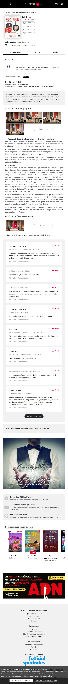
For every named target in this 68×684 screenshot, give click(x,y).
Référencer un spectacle (34, 645)
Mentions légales (34, 618)
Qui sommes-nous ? (34, 614)
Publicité (34, 647)
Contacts (34, 621)
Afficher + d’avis (34, 416)
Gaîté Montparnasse (13, 42)
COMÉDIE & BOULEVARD (13, 77)
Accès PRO (34, 649)
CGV (24, 634)
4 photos (28, 23)
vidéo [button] (43, 226)
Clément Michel (15, 82)
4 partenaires (16, 674)
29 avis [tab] (37, 52)
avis (26, 29)
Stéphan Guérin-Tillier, (18, 87)
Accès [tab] (55, 52)
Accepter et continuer (21, 680)
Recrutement (34, 616)
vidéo (27, 26)
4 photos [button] (43, 129)
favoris (27, 33)
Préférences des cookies (34, 636)
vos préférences (52, 674)
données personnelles (36, 634)
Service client (34, 629)
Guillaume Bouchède (48, 87)
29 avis (33, 20)
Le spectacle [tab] (15, 52)
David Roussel (22, 84)
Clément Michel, (34, 87)
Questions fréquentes (34, 631)
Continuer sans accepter (46, 680)
